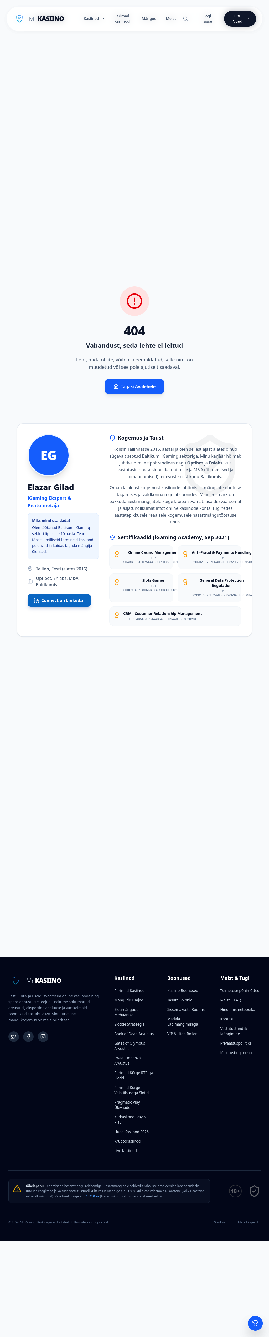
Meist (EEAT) (230, 999)
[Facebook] (28, 1036)
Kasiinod (94, 18)
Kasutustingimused (237, 1052)
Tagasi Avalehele (134, 386)
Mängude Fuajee (128, 999)
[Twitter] (13, 1036)
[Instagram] (43, 1036)
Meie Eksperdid (249, 1222)
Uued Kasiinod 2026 (131, 1131)
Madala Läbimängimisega (182, 1021)
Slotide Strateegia (129, 1024)
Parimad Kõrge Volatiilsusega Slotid (131, 1090)
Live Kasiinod (125, 1150)
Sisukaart (221, 1222)
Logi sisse (207, 18)
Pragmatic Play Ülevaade (127, 1105)
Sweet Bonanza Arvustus (127, 1060)
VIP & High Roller (182, 1033)
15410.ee (92, 1196)
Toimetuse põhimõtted (239, 990)
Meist (171, 18)
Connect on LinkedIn (59, 600)
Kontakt (227, 1018)
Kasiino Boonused (182, 990)
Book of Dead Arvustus (134, 1033)
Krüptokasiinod (127, 1141)
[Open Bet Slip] (255, 1323)
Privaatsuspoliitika (236, 1043)
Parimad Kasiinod (129, 990)
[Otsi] (185, 18)
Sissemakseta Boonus (186, 1009)
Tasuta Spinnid (180, 999)
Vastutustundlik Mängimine (233, 1031)
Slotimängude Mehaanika (126, 1012)
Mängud (149, 18)
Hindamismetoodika (237, 1009)
